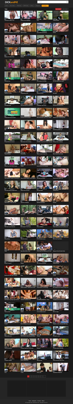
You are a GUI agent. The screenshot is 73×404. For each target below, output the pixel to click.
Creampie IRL (39, 214)
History (32, 5)
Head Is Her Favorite (25, 190)
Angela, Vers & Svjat (9, 287)
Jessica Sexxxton (8, 348)
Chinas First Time (8, 68)
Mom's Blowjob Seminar (26, 323)
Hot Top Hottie (40, 190)
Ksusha (54, 202)
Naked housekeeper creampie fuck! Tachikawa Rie (12, 32)
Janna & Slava (56, 20)
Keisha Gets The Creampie (42, 166)
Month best (26, 5)
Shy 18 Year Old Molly (41, 263)
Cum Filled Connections (42, 32)
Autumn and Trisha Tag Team (59, 117)
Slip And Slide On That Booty (27, 105)
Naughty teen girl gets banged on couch (44, 56)
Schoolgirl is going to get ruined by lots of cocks (12, 299)
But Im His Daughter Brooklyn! (43, 68)
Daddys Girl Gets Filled (9, 56)
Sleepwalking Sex (24, 93)
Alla (5, 129)
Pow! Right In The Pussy (26, 226)
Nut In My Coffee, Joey (25, 251)
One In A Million (40, 226)
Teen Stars (23, 129)
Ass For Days (56, 311)
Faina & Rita (23, 153)
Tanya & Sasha (8, 153)
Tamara (38, 336)
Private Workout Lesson (10, 141)
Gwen (6, 251)
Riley (22, 275)
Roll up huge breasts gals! (58, 81)
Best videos (12, 5)
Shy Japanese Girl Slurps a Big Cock (60, 287)
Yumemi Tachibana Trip (26, 299)
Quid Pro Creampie (25, 202)
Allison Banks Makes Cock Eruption (28, 178)
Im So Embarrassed (41, 238)
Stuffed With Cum (8, 336)
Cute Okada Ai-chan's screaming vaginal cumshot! (12, 178)
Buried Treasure (8, 263)
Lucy (5, 372)
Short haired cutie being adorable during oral (28, 336)
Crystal (6, 323)
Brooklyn (55, 93)
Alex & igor (23, 214)
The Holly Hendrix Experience (11, 190)
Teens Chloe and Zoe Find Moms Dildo (61, 226)
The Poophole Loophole (58, 214)
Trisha (22, 372)
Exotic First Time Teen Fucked (11, 166)
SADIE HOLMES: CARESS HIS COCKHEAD (28, 287)
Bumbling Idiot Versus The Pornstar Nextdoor (61, 56)
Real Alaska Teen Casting (26, 141)
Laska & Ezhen (56, 263)
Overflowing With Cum (57, 129)
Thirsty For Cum (56, 336)
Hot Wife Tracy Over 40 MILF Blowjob (44, 141)
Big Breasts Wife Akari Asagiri (11, 275)
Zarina (22, 311)
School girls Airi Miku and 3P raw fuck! (44, 251)
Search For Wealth (57, 166)
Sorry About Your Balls (41, 81)
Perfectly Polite (8, 105)
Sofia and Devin (40, 93)
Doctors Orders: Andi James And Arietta (12, 44)
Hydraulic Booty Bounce (58, 105)
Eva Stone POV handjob (26, 117)
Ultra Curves (39, 360)
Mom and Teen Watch (57, 238)
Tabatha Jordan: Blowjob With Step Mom (61, 323)
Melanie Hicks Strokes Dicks (59, 251)
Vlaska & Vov (55, 190)
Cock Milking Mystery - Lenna (43, 299)
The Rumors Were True (9, 20)
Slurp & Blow (7, 238)
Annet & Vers (39, 44)
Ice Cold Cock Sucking (25, 44)
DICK (8, 2)
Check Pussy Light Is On (58, 178)
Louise (54, 275)
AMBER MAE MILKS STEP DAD (43, 323)
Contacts (39, 400)
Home (6, 5)
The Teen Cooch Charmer (10, 226)
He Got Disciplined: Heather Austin (28, 68)
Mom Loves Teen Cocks (58, 153)
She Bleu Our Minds (41, 178)
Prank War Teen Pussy (41, 105)
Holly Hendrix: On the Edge (42, 287)
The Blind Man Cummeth (58, 348)
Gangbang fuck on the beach (59, 299)
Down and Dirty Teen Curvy (58, 360)
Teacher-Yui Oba (8, 93)
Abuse (43, 400)
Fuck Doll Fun (7, 81)
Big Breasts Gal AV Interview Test (44, 129)
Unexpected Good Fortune (10, 117)
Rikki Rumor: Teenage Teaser (11, 214)
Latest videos (65, 9)
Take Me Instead (24, 238)
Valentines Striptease (57, 372)
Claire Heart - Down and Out (10, 202)
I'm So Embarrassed (41, 311)
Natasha (38, 348)
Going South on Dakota (58, 141)
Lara (38, 20)
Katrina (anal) (23, 32)
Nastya (22, 263)
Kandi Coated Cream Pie (42, 153)
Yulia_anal (39, 372)
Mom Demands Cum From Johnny (44, 117)
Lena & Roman (56, 44)
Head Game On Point (57, 68)
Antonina (22, 81)
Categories (38, 5)
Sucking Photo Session (42, 275)
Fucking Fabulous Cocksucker (27, 348)
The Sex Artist (7, 311)
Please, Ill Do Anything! (25, 20)
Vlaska (22, 166)
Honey (54, 32)
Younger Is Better (8, 360)
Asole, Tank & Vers (24, 360)
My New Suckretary (41, 202)
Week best (19, 5)
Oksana (22, 56)
